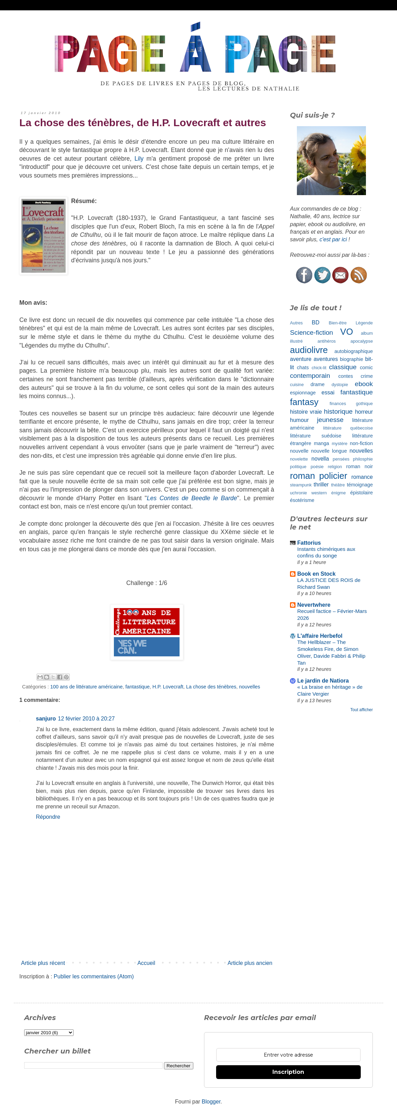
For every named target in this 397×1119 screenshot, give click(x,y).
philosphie (363, 459)
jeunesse (330, 419)
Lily (138, 158)
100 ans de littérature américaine (86, 686)
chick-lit (319, 367)
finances (338, 403)
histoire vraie (306, 412)
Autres (296, 322)
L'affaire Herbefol (319, 636)
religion (335, 466)
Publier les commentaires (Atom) (94, 976)
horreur (364, 412)
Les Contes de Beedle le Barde (192, 498)
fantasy (304, 402)
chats (303, 367)
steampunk (301, 484)
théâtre (338, 484)
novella (320, 459)
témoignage (360, 484)
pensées (341, 459)
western (319, 492)
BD (315, 322)
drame (318, 384)
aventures (325, 359)
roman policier (318, 476)
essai (327, 392)
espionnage (303, 392)
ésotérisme (302, 500)
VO (346, 331)
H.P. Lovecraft (168, 686)
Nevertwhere (313, 605)
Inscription (288, 1072)
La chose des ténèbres (211, 686)
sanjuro (46, 719)
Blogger (211, 1102)
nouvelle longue (329, 451)
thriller (321, 484)
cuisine (297, 384)
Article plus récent (43, 963)
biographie (351, 359)
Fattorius (309, 543)
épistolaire (361, 492)
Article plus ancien (249, 963)
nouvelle (299, 451)
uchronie (298, 492)
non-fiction (361, 443)
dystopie (339, 384)
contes (345, 376)
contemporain (310, 375)
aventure (300, 359)
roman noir (359, 466)
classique (343, 367)
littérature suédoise (315, 435)
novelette (299, 459)
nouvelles (249, 686)
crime (367, 376)
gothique (364, 403)
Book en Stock (316, 574)
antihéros (327, 341)
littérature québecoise (348, 428)
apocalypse (361, 341)
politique (298, 466)
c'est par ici (333, 239)
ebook (364, 383)
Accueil (146, 963)
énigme (338, 492)
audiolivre (309, 350)
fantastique (137, 686)
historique (338, 411)
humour (299, 420)
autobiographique (354, 351)
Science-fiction (311, 332)
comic (366, 367)
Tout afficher (361, 709)
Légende (364, 322)
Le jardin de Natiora (323, 681)
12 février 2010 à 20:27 (86, 719)
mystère (340, 443)
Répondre (48, 817)
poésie (317, 466)
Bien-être (338, 322)
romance (362, 477)
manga (321, 443)
